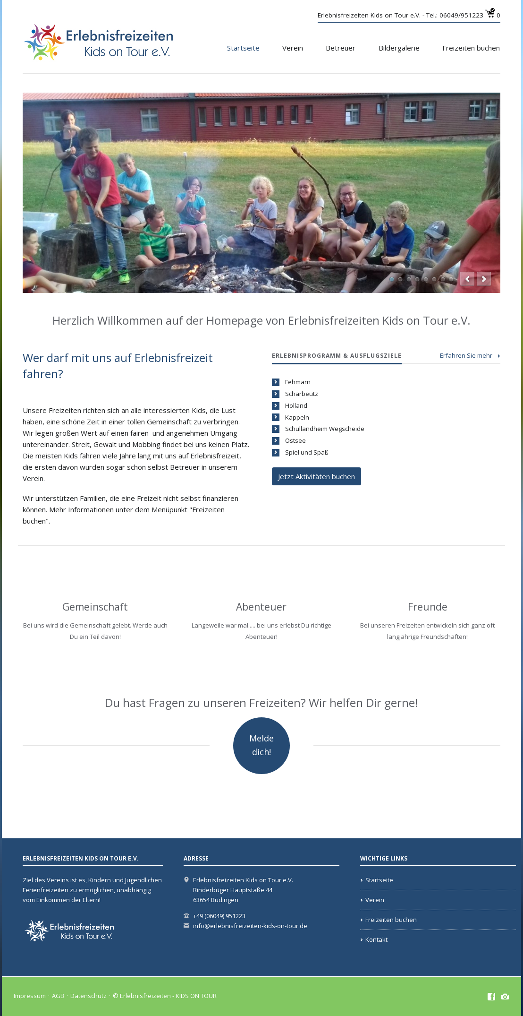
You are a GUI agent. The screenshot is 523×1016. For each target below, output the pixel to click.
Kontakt (376, 939)
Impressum (30, 995)
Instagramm (505, 997)
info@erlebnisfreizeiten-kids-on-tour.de (250, 925)
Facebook (492, 997)
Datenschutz (88, 995)
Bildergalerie (399, 47)
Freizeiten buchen (471, 47)
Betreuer (340, 47)
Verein (292, 47)
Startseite (243, 47)
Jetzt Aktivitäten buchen (316, 476)
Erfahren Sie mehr (466, 355)
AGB (58, 995)
